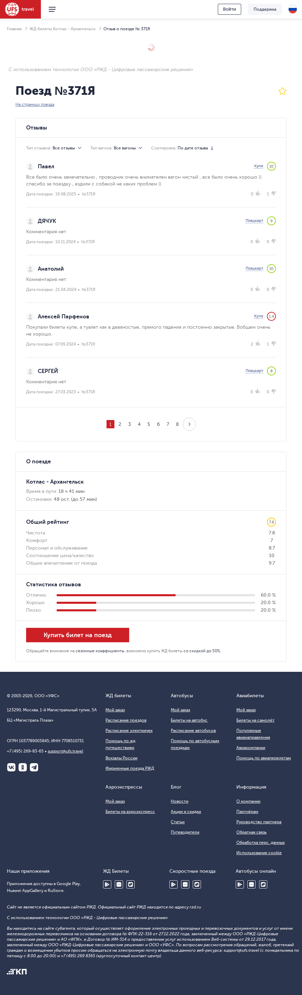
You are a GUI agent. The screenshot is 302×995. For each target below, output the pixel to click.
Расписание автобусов (193, 730)
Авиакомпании (250, 747)
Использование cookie (259, 852)
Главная (14, 28)
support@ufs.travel (65, 751)
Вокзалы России (121, 758)
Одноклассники (22, 767)
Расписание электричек (129, 730)
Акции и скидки (186, 811)
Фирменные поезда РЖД (129, 768)
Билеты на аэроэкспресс (130, 811)
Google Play (107, 884)
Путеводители (185, 832)
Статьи (177, 821)
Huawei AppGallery (119, 884)
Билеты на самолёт (255, 720)
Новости (179, 801)
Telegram (34, 767)
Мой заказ (115, 710)
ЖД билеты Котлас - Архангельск (63, 28)
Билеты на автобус (189, 720)
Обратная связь (251, 832)
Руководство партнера (258, 821)
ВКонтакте (11, 767)
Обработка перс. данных (260, 842)
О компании (248, 801)
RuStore (130, 884)
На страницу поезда (34, 104)
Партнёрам (247, 811)
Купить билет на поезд (78, 635)
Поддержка (265, 9)
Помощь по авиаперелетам (263, 758)
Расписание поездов (125, 720)
